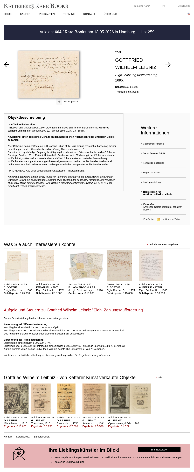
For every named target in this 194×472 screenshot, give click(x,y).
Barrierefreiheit (42, 436)
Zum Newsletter (159, 449)
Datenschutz (23, 436)
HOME (8, 13)
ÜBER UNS (110, 13)
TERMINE (69, 13)
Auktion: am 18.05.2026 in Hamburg (88, 32)
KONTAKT (89, 13)
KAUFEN (25, 13)
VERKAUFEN (47, 13)
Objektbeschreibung (26, 117)
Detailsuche (184, 5)
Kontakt (8, 436)
